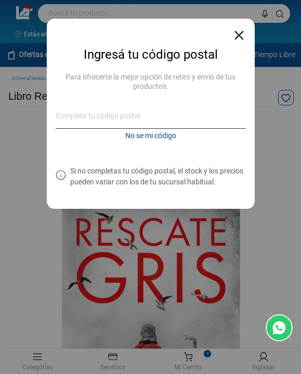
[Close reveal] (239, 32)
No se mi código (150, 135)
